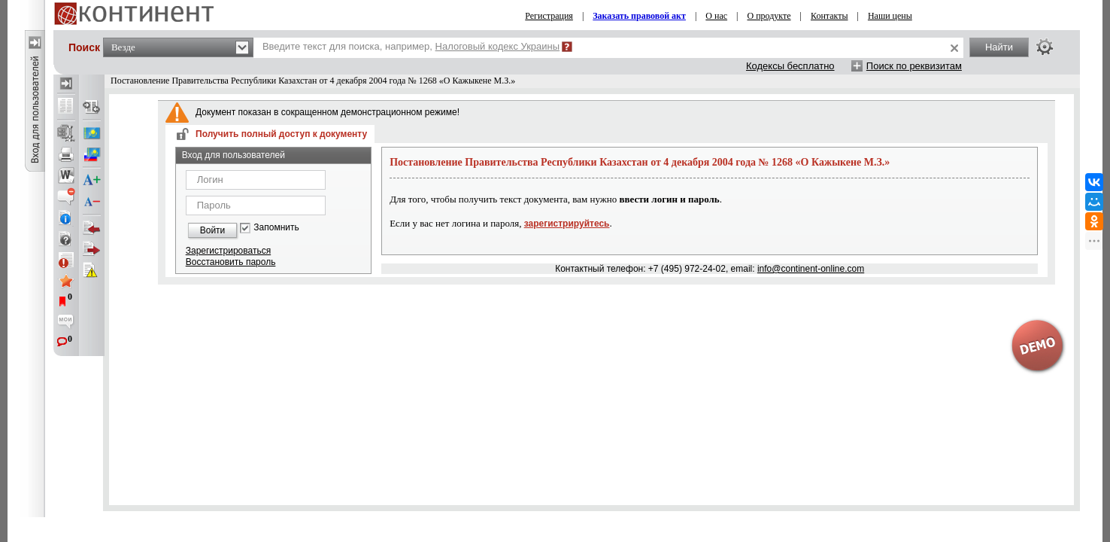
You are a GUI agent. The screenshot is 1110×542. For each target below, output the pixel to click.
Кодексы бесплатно (790, 66)
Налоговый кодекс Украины (497, 46)
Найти (999, 47)
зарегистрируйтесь (567, 223)
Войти (213, 230)
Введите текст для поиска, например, (411, 46)
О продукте (768, 16)
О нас (716, 16)
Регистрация (549, 16)
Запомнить (276, 228)
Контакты (829, 16)
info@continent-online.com (810, 268)
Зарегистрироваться (228, 250)
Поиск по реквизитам (914, 66)
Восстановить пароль (231, 262)
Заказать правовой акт (639, 16)
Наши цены (890, 16)
